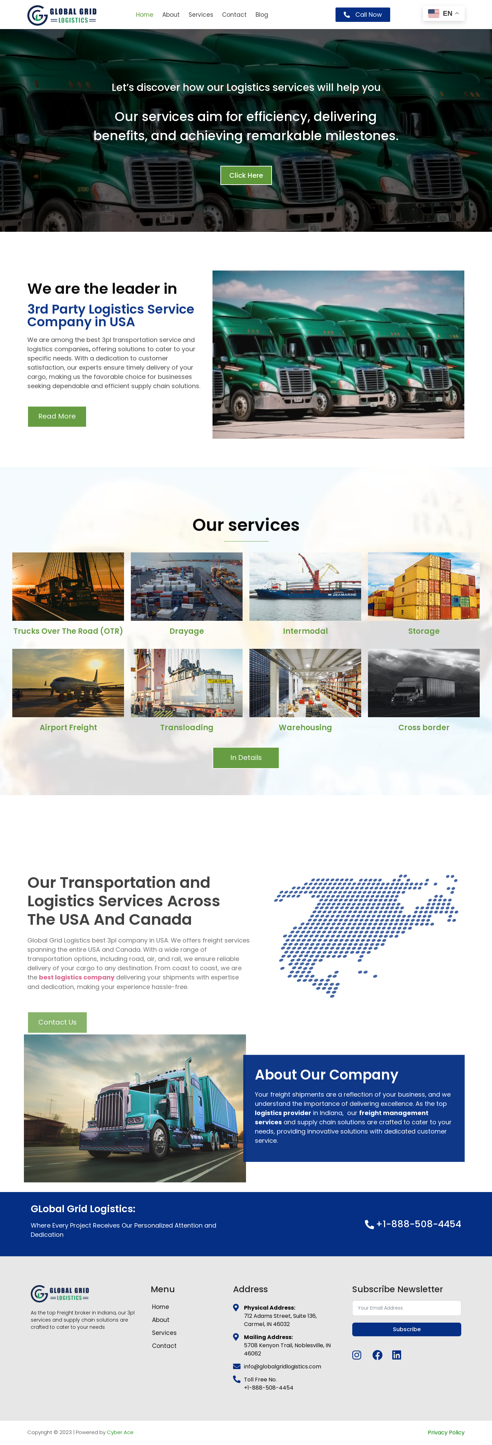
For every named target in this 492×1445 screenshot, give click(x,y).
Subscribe (407, 1330)
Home (144, 15)
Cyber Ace (120, 1432)
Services (201, 15)
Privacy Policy (446, 1433)
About (171, 15)
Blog (262, 15)
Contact (234, 15)
